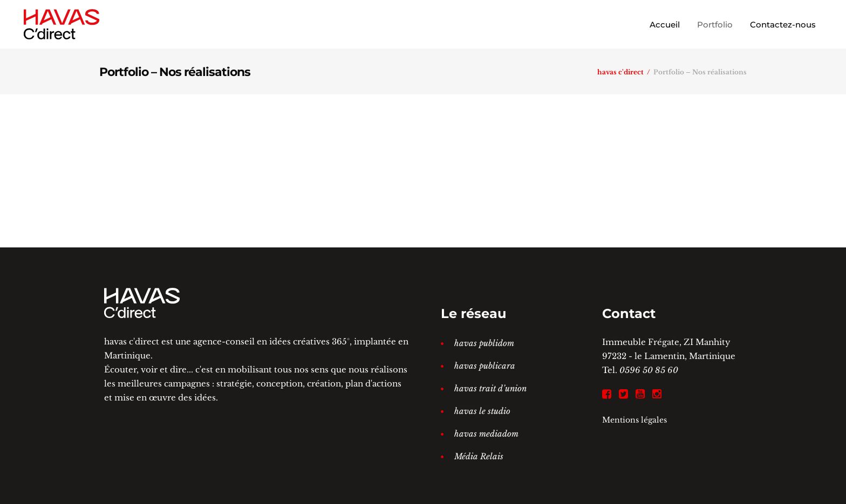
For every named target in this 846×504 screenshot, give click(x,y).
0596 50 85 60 (648, 370)
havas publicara (484, 366)
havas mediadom (486, 434)
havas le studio (482, 411)
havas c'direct (620, 72)
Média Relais (478, 456)
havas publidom (484, 343)
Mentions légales (634, 420)
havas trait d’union (490, 388)
